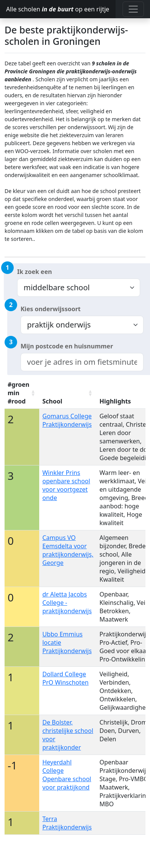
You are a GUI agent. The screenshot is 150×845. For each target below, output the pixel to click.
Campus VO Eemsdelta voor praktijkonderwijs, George (67, 550)
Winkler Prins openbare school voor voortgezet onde (66, 485)
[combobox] (82, 362)
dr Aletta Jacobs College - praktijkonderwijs (67, 602)
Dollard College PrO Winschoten (65, 678)
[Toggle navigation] (133, 9)
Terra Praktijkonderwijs (67, 823)
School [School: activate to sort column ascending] (52, 401)
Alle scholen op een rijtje (57, 9)
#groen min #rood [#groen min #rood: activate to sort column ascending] (18, 392)
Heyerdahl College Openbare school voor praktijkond (66, 774)
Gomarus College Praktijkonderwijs (67, 420)
